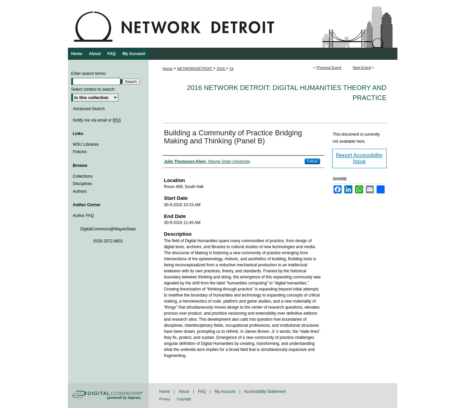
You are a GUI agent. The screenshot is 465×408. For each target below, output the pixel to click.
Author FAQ (83, 215)
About (184, 391)
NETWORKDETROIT (195, 68)
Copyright (184, 399)
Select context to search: (93, 89)
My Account (225, 391)
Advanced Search (89, 108)
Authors (80, 191)
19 (231, 68)
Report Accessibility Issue (359, 158)
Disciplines (82, 183)
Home (167, 68)
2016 (221, 68)
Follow (312, 161)
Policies (80, 151)
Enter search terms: (89, 73)
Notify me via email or (97, 120)
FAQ (202, 391)
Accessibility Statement (264, 391)
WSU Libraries (86, 144)
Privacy (164, 399)
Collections (83, 176)
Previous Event (328, 67)
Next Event (362, 67)
